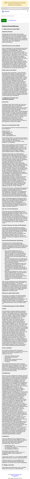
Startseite (5, 12)
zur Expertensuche (12, 20)
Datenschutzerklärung (15, 475)
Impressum (15, 476)
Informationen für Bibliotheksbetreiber (15, 5)
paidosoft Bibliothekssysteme (16, 474)
